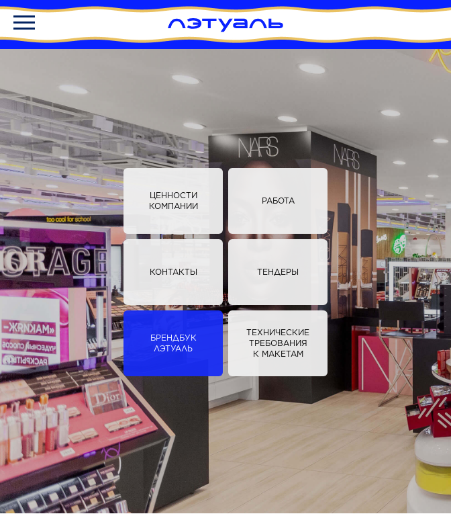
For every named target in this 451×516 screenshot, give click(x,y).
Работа (278, 201)
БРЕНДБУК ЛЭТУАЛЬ (173, 343)
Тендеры (278, 272)
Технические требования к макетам (277, 343)
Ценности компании (173, 200)
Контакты (173, 272)
